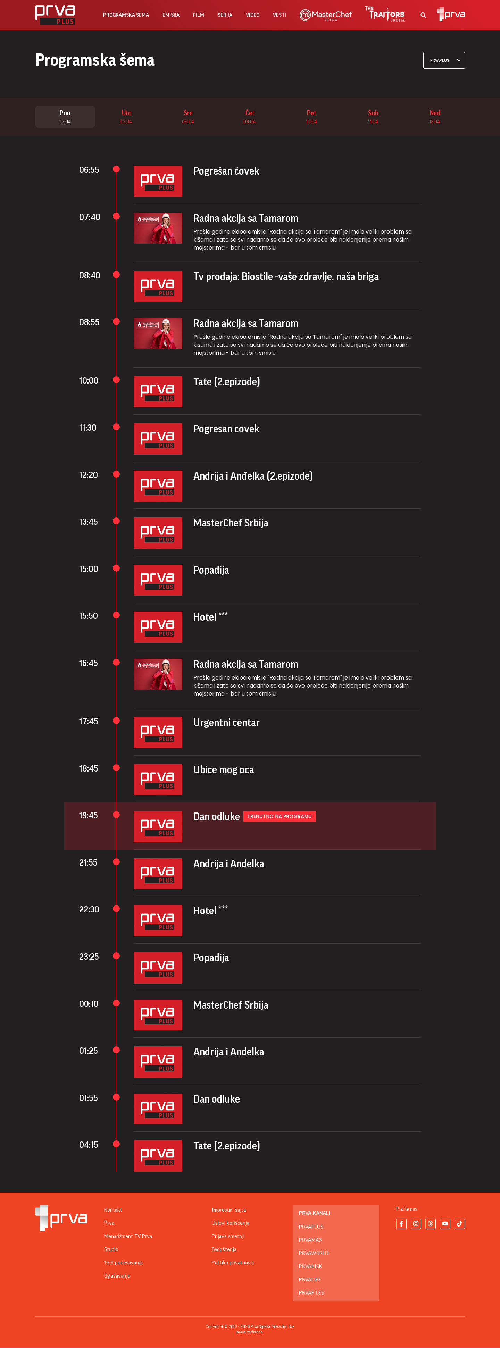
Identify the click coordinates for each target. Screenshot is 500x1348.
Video (252, 15)
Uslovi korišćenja (230, 1223)
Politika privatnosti (232, 1263)
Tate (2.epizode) (226, 382)
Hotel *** (210, 617)
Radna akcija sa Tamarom (246, 218)
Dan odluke (216, 817)
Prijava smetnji (228, 1236)
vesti (279, 15)
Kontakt (113, 1210)
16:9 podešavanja (123, 1263)
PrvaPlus (311, 1227)
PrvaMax (310, 1240)
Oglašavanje (117, 1276)
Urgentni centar (226, 723)
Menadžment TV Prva (128, 1236)
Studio (111, 1250)
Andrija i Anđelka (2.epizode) (253, 476)
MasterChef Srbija (230, 523)
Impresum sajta (229, 1210)
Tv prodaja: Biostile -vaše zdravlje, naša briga (286, 277)
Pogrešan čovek (226, 171)
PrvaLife (310, 1280)
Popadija (211, 570)
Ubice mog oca (223, 770)
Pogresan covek (226, 429)
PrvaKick (310, 1267)
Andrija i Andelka (228, 864)
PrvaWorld (313, 1253)
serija (225, 15)
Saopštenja (224, 1250)
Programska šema (126, 15)
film (198, 15)
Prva (109, 1223)
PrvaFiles (311, 1293)
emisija (171, 15)
